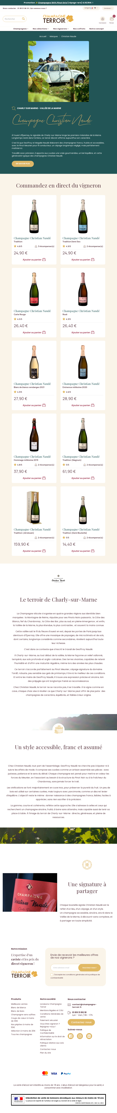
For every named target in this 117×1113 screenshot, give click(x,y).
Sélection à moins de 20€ (23, 1030)
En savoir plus (23, 163)
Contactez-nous (48, 1049)
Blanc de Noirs (17, 1011)
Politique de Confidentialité (47, 1031)
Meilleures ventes (19, 1004)
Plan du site (45, 1052)
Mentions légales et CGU (51, 1010)
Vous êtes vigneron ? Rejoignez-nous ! (50, 1025)
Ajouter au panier (34, 259)
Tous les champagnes (21, 1034)
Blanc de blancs (18, 1007)
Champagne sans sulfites (23, 1014)
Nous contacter (9, 8)
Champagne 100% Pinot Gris (52, 2)
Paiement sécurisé (49, 1020)
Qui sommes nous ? (38, 8)
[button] (81, 1022)
